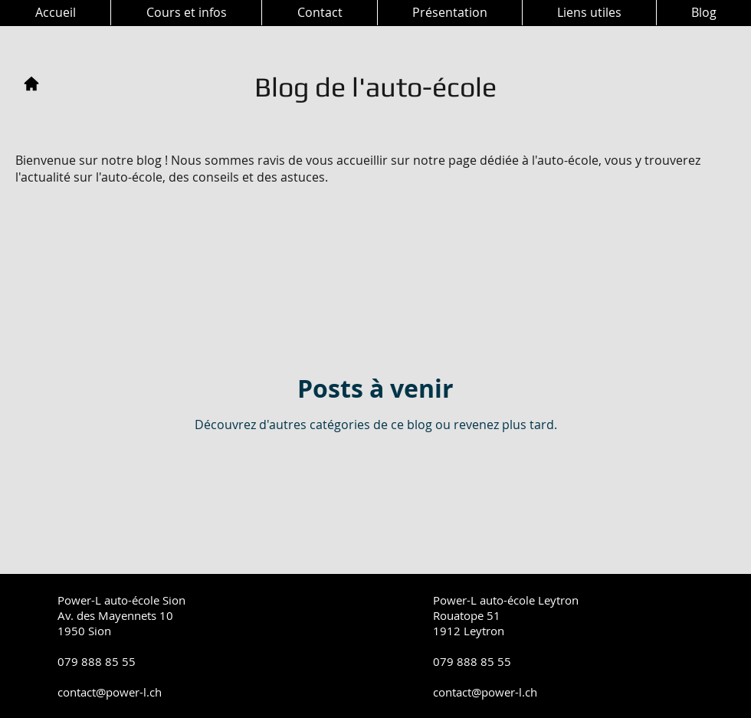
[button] (185, 12)
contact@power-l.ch (109, 692)
